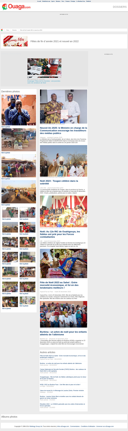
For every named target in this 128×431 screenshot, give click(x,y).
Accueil (39, 1)
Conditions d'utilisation (88, 426)
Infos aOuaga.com (63, 426)
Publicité (88, 1)
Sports (53, 1)
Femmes (67, 1)
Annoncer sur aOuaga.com (105, 426)
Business (58, 1)
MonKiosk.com (46, 1)
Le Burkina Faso (80, 1)
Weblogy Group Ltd (36, 426)
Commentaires (75, 426)
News (62, 1)
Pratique (73, 1)
